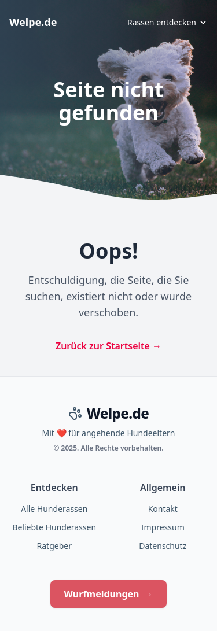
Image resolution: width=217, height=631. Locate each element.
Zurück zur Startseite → (108, 346)
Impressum (163, 527)
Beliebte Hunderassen (54, 527)
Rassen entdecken (167, 22)
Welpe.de (33, 22)
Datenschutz (162, 545)
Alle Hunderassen (54, 508)
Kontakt (163, 508)
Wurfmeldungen (108, 594)
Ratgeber (54, 545)
